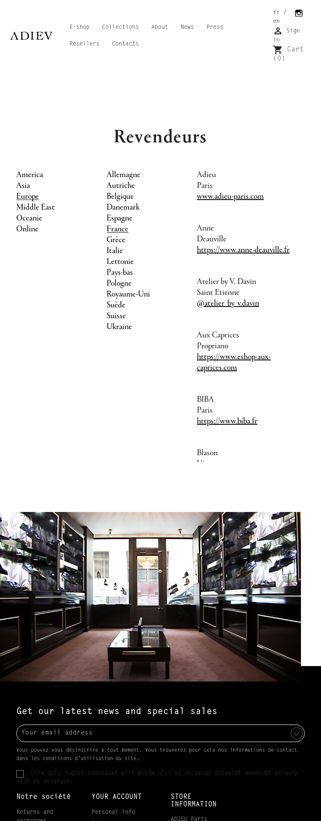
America (29, 175)
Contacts (125, 44)
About (159, 27)
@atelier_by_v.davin (228, 303)
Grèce (116, 240)
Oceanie (29, 218)
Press (214, 27)
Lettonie (120, 262)
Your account (117, 797)
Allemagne (123, 175)
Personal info (113, 813)
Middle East (35, 207)
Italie (115, 251)
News (187, 27)
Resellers (84, 44)
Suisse (116, 316)
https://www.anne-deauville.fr (243, 250)
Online (27, 229)
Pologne (119, 283)
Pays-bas (120, 273)
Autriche (121, 186)
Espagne (119, 218)
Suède (116, 305)
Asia (23, 186)
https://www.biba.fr (227, 421)
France (117, 229)
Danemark (123, 207)
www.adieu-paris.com (230, 197)
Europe (27, 197)
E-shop (79, 27)
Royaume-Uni (128, 294)
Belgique (120, 197)
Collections (120, 27)
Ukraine (119, 327)
